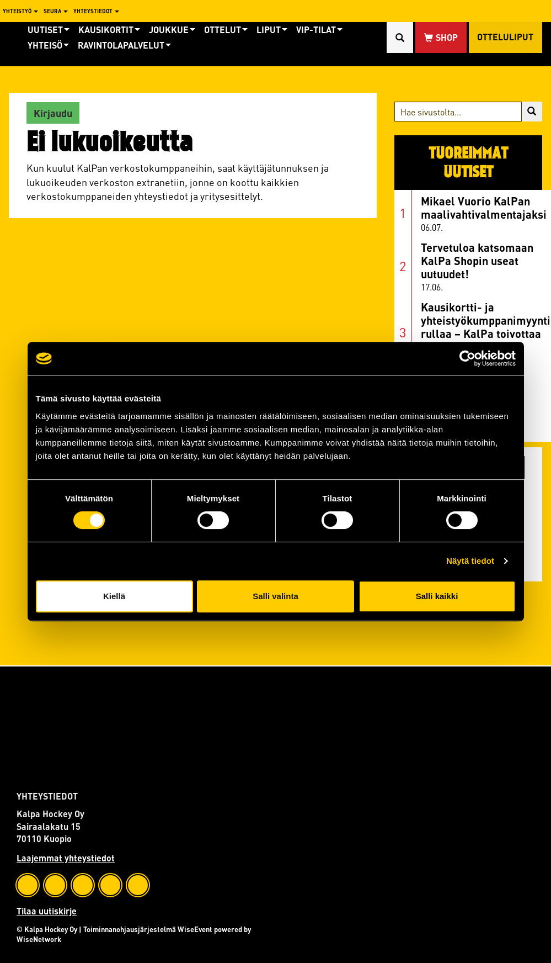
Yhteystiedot (96, 11)
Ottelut (226, 29)
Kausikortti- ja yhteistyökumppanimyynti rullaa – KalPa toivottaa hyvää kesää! (485, 326)
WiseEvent (195, 929)
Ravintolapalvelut (124, 45)
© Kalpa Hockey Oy (47, 929)
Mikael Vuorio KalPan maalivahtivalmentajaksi (484, 207)
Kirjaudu (53, 113)
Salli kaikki (437, 596)
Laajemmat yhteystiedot (66, 858)
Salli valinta (275, 596)
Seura (56, 11)
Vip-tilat (319, 29)
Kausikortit (109, 29)
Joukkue (172, 29)
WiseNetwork (39, 939)
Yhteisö (48, 45)
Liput (271, 29)
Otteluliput (505, 37)
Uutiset (48, 29)
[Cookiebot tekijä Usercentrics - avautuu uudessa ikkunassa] (467, 358)
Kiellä (114, 596)
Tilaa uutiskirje (47, 911)
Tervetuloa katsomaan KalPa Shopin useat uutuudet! (477, 260)
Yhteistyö (20, 11)
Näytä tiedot (470, 560)
